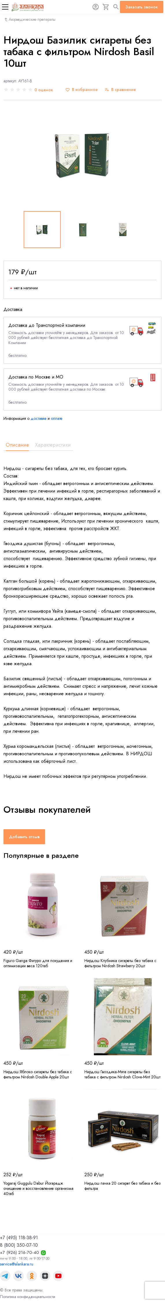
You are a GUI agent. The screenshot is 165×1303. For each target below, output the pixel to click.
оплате (56, 418)
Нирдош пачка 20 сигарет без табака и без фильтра (122, 1185)
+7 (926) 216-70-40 (19, 1252)
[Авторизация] (95, 7)
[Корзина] (106, 7)
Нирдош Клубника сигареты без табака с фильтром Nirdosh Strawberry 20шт (120, 963)
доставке (39, 418)
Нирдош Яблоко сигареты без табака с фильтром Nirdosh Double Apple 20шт (37, 1074)
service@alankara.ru (16, 1264)
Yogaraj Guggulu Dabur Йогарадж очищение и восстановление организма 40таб (38, 1188)
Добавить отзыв (24, 837)
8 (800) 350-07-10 (19, 1245)
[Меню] (5, 7)
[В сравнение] (120, 89)
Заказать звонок (141, 7)
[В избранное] (81, 89)
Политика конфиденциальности (27, 1297)
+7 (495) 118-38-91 (19, 1237)
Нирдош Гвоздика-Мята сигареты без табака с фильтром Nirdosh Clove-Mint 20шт (122, 1074)
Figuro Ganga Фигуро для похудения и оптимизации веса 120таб (37, 963)
